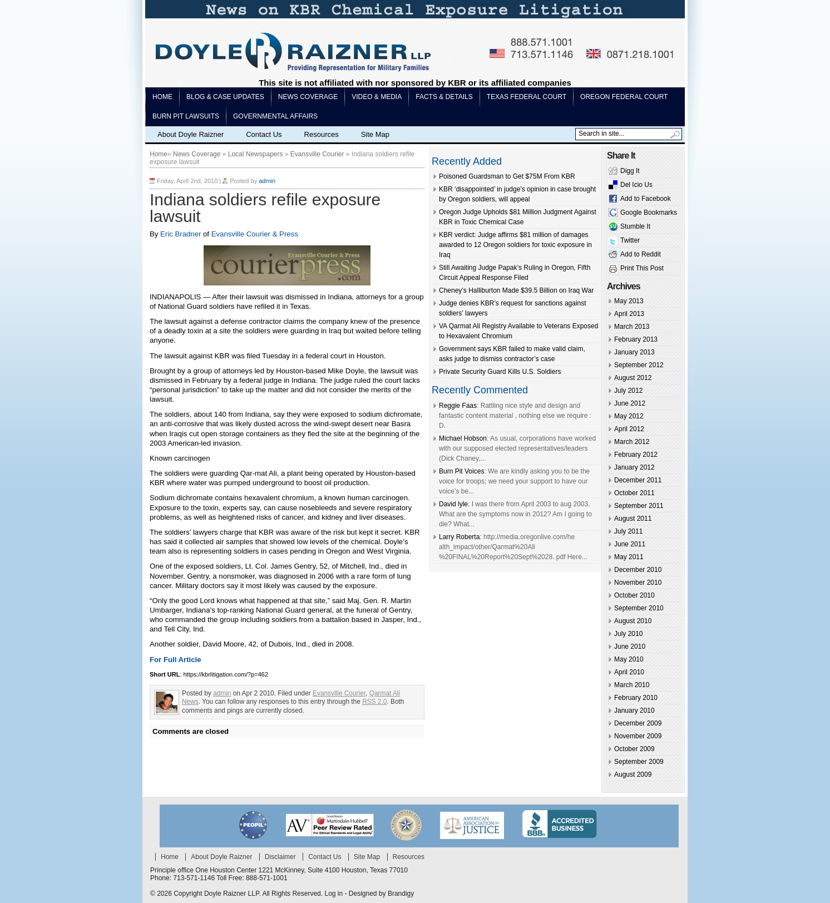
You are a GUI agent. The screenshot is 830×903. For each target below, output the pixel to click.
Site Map (375, 134)
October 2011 (634, 493)
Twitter (630, 240)
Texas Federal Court (526, 97)
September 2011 (639, 506)
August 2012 (632, 378)
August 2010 (632, 621)
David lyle (453, 504)
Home (162, 97)
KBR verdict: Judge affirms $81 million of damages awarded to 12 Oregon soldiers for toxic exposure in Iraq (515, 245)
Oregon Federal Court (624, 97)
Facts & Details (444, 97)
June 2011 (629, 544)
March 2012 (631, 442)
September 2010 (639, 608)
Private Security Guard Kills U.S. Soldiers (500, 372)
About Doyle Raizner (190, 134)
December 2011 (637, 480)
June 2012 (629, 403)
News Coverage (308, 97)
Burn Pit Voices (461, 471)
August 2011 (632, 518)
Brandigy (401, 893)
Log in (333, 893)
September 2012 (639, 365)
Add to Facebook (645, 199)
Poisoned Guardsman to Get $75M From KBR (507, 176)
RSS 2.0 (374, 701)
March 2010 (631, 685)
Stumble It (635, 226)
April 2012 (629, 429)
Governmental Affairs (275, 116)
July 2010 (628, 634)
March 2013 (631, 326)
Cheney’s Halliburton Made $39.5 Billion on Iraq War (516, 290)
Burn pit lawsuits (185, 116)
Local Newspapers (255, 154)
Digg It (630, 171)
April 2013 (629, 314)
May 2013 (629, 301)
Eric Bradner (180, 234)
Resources (321, 134)
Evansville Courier (317, 154)
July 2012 (628, 390)
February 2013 (636, 339)
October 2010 (634, 595)
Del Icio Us (636, 185)
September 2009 (639, 762)
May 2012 (629, 416)
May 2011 (629, 557)
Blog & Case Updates (225, 97)
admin (267, 180)
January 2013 (634, 352)
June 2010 (629, 646)
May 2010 (629, 659)
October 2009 (634, 749)
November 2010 (637, 582)
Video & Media (377, 97)
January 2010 (634, 710)
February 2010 (636, 698)
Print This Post (642, 268)
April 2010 (629, 672)
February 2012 (636, 454)
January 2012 (634, 467)
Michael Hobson (463, 438)
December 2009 (637, 723)
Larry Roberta (459, 537)
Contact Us (263, 134)
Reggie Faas (458, 405)
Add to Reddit (640, 254)
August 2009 (632, 774)
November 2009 (637, 736)
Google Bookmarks (648, 212)
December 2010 (637, 570)
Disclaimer (280, 857)
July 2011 (628, 531)
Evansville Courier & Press (253, 234)
